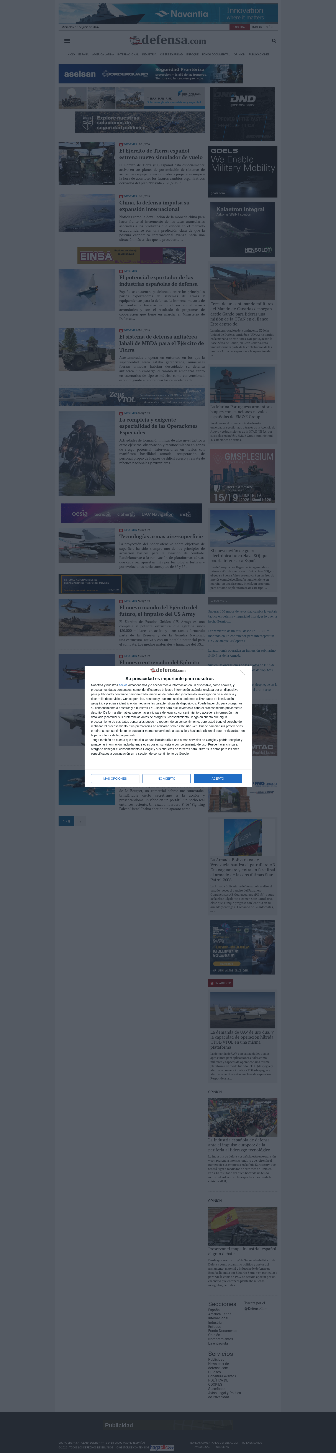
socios (123, 685)
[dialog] (168, 726)
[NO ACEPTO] (243, 674)
